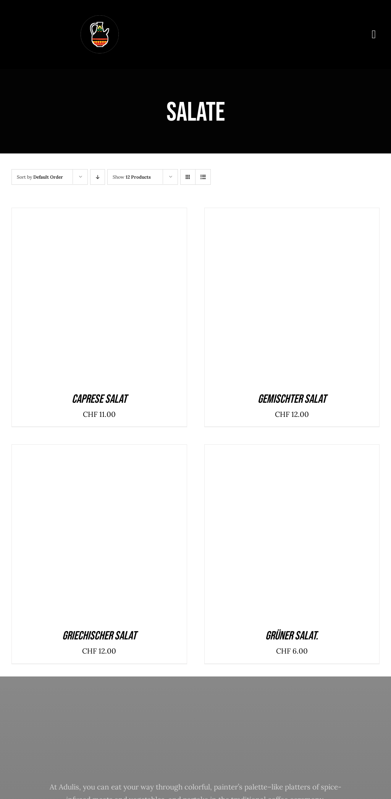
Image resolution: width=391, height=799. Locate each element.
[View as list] (203, 176)
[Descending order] (97, 177)
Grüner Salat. (291, 636)
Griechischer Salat (99, 636)
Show (132, 177)
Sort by (40, 177)
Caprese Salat (99, 399)
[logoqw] (100, 18)
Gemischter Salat (292, 399)
